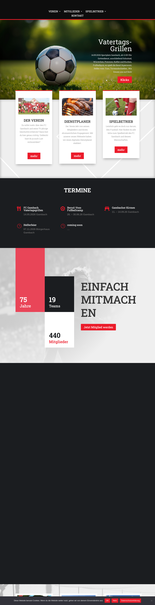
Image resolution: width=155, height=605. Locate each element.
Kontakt (77, 16)
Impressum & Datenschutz (39, 593)
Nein (115, 600)
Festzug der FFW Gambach (30, 514)
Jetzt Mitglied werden (98, 328)
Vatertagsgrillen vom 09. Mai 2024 (121, 514)
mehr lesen (25, 561)
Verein (53, 11)
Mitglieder (72, 11)
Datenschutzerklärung (130, 600)
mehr (34, 157)
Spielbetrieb (94, 11)
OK (107, 600)
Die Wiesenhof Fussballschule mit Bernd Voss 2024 (75, 516)
